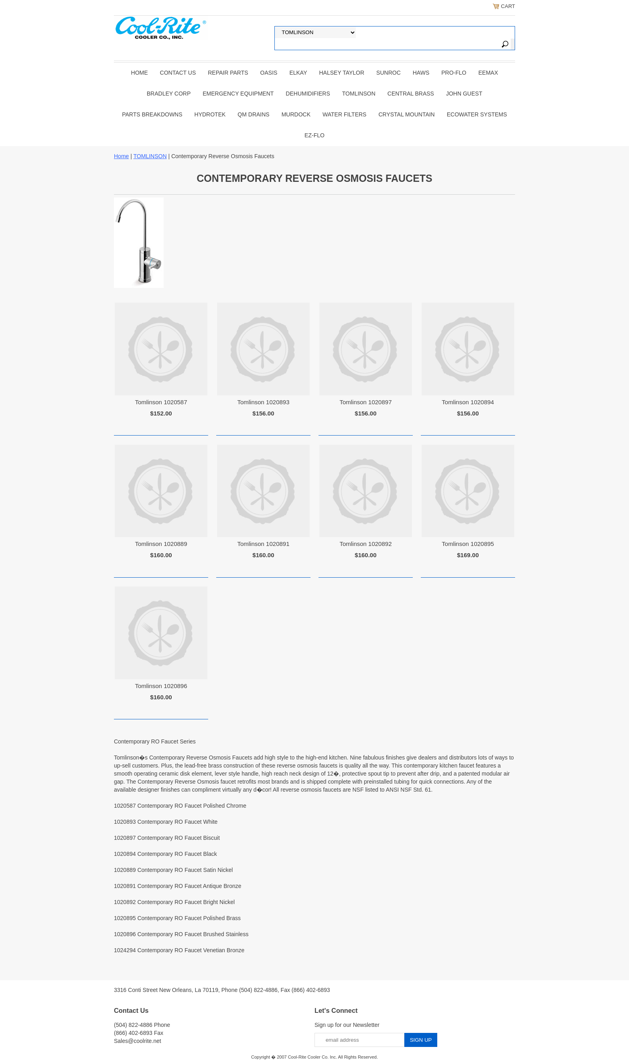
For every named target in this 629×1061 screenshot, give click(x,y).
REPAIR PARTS (228, 72)
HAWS (421, 72)
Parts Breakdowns (152, 114)
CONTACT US (178, 72)
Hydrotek (210, 114)
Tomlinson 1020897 (365, 402)
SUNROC (388, 72)
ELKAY (298, 72)
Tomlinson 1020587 (161, 402)
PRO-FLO (453, 72)
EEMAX (488, 72)
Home (139, 72)
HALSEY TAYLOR (342, 72)
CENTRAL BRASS (411, 93)
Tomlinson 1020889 (161, 543)
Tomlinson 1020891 (263, 543)
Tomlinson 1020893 (263, 402)
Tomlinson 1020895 (468, 543)
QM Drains (253, 114)
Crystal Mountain (406, 114)
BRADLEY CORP (169, 93)
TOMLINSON (358, 93)
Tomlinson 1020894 (468, 402)
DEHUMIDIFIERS (308, 93)
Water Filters (344, 114)
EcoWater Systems (477, 114)
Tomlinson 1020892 (365, 543)
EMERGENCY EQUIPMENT (238, 93)
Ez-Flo (314, 135)
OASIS (269, 72)
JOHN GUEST (464, 93)
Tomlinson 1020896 (161, 685)
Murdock (296, 114)
